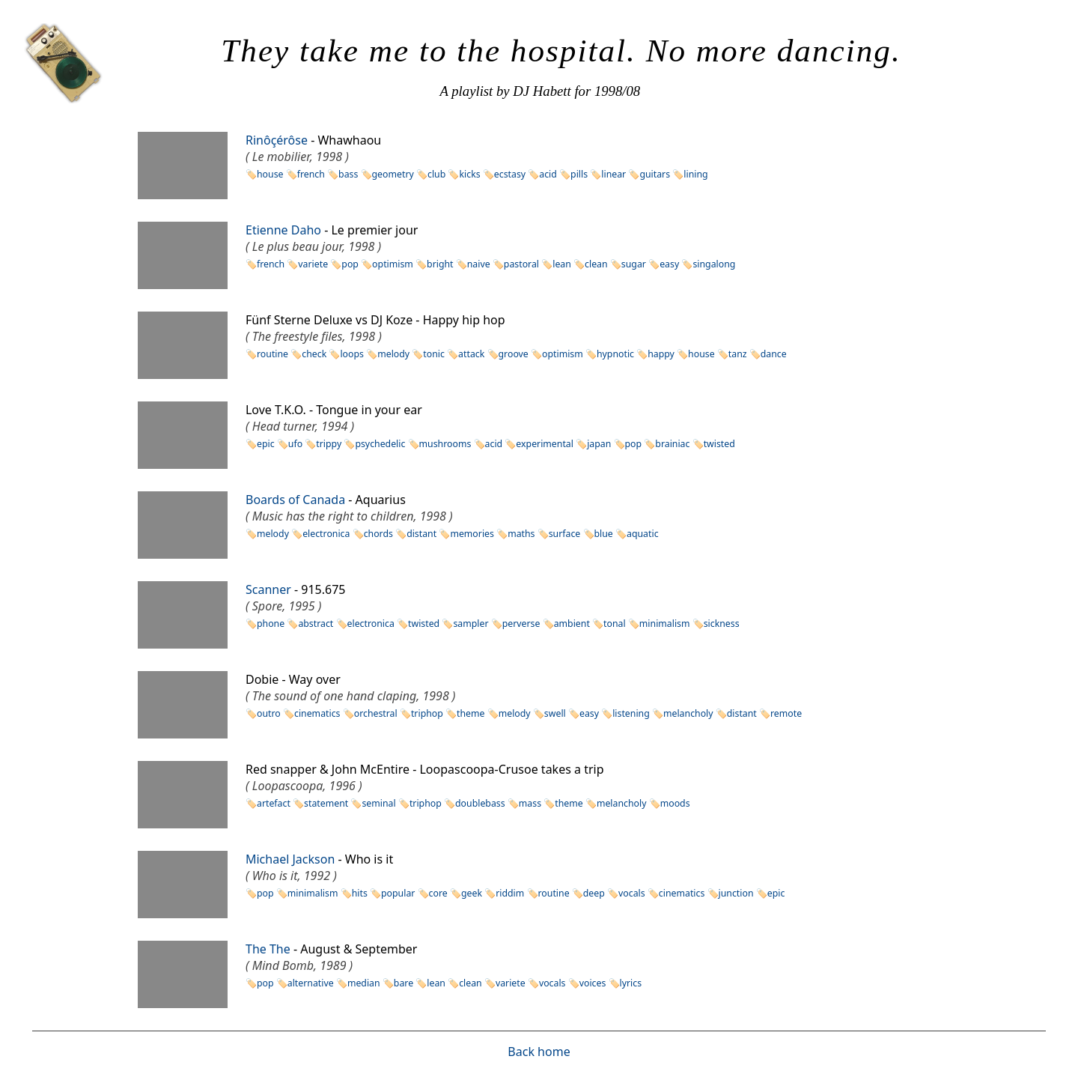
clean (596, 264)
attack (471, 354)
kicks (469, 174)
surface (565, 533)
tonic (434, 354)
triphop (427, 713)
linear (613, 174)
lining (695, 174)
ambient (572, 623)
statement (326, 803)
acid (548, 174)
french (311, 174)
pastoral (521, 264)
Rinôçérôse (277, 140)
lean (561, 264)
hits (360, 893)
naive (478, 264)
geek (471, 893)
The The (268, 949)
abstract (315, 623)
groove (514, 354)
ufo (295, 443)
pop (350, 264)
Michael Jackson (290, 859)
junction (736, 893)
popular (398, 893)
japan (599, 443)
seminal (378, 803)
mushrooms (445, 443)
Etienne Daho (283, 230)
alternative (310, 983)
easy (669, 264)
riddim (510, 893)
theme (470, 713)
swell (555, 713)
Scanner (268, 589)
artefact (273, 803)
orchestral (376, 713)
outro (269, 713)
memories (472, 533)
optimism (392, 264)
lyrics (631, 983)
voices (592, 983)
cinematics (317, 713)
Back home (539, 1051)
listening (631, 713)
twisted (719, 443)
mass (530, 803)
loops (352, 354)
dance (774, 354)
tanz (737, 354)
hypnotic (615, 354)
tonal (614, 623)
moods (675, 803)
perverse (521, 623)
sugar (633, 264)
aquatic (643, 533)
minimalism (664, 623)
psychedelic (380, 443)
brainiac (672, 443)
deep (594, 893)
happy (661, 354)
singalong (713, 264)
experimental (544, 443)
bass (348, 174)
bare (403, 983)
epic (266, 443)
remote (786, 713)
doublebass (480, 803)
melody (393, 354)
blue (603, 533)
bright (440, 264)
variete (313, 264)
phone (270, 623)
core (438, 893)
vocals (631, 893)
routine (272, 354)
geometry (393, 174)
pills (579, 174)
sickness (722, 623)
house (270, 174)
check (314, 354)
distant (421, 533)
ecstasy (510, 174)
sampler (470, 623)
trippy (328, 443)
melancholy (688, 713)
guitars (654, 174)
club (436, 174)
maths (521, 533)
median (363, 983)
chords (378, 533)
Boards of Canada (295, 499)
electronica (326, 533)
